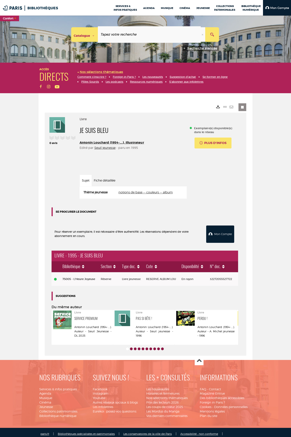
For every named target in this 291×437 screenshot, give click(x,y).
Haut (199, 358)
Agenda (45, 390)
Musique (45, 395)
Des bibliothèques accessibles (222, 395)
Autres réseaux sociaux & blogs (115, 399)
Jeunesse (46, 403)
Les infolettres (103, 403)
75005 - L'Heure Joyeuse (78, 275)
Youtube (99, 395)
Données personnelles (231, 403)
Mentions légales (212, 408)
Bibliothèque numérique (57, 412)
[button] (277, 8)
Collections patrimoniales (58, 408)
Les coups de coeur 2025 (164, 403)
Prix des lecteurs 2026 (162, 399)
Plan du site (208, 412)
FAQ (203, 386)
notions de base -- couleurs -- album (145, 192)
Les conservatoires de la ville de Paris (147, 430)
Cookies (205, 403)
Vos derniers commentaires (167, 412)
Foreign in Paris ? (212, 399)
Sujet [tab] (85, 180)
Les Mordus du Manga (162, 408)
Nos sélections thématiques (167, 395)
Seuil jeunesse (105, 148)
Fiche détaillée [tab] (104, 180)
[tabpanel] (133, 192)
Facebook (100, 386)
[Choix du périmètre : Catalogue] (84, 34)
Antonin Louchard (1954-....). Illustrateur (112, 142)
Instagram (100, 390)
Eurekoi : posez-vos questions (114, 408)
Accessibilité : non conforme (199, 430)
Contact (215, 386)
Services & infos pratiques (58, 386)
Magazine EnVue (212, 390)
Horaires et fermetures (163, 390)
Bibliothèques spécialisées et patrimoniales (86, 430)
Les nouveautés (157, 386)
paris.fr (44, 430)
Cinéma (45, 399)
